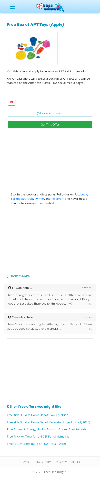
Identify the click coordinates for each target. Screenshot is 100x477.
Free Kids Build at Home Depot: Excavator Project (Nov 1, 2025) (48, 422)
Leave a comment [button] (50, 113)
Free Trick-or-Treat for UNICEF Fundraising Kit (38, 436)
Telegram (57, 199)
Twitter (39, 199)
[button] (11, 102)
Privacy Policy (43, 462)
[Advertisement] (50, 167)
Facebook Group (22, 199)
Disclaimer (61, 462)
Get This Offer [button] (50, 124)
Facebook (80, 194)
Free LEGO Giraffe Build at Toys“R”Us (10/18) (36, 444)
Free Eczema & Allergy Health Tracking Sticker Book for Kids (46, 429)
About (27, 462)
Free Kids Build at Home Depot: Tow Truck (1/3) (38, 415)
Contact (75, 462)
